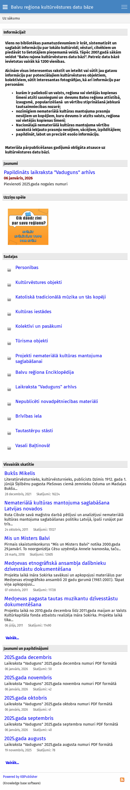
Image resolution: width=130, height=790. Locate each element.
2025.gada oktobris (25, 698)
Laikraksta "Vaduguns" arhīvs (45, 387)
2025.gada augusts (25, 739)
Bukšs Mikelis (19, 473)
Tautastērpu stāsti (34, 431)
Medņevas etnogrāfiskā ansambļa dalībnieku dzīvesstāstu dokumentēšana (55, 566)
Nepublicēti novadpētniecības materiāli (56, 401)
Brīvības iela (28, 416)
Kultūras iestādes (33, 311)
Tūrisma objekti (31, 341)
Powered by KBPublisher (20, 777)
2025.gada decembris (28, 657)
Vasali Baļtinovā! (32, 445)
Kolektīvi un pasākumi (38, 326)
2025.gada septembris (29, 718)
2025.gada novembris (28, 678)
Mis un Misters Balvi (27, 538)
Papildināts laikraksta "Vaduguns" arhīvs (49, 172)
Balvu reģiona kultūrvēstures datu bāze (52, 7)
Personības (26, 267)
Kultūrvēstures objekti (38, 282)
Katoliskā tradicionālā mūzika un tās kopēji (60, 297)
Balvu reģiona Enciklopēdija (44, 372)
